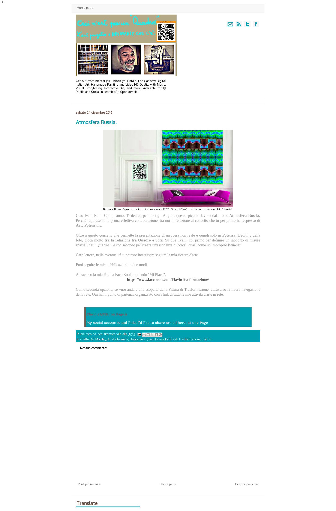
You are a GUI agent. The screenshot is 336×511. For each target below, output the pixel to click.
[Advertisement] (168, 447)
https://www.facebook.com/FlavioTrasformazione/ (168, 279)
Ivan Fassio (156, 339)
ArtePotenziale (118, 339)
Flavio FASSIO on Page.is (107, 314)
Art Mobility (98, 339)
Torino (206, 339)
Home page (85, 7)
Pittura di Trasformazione (183, 339)
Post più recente (89, 484)
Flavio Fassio (138, 339)
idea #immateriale (109, 334)
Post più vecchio (246, 484)
